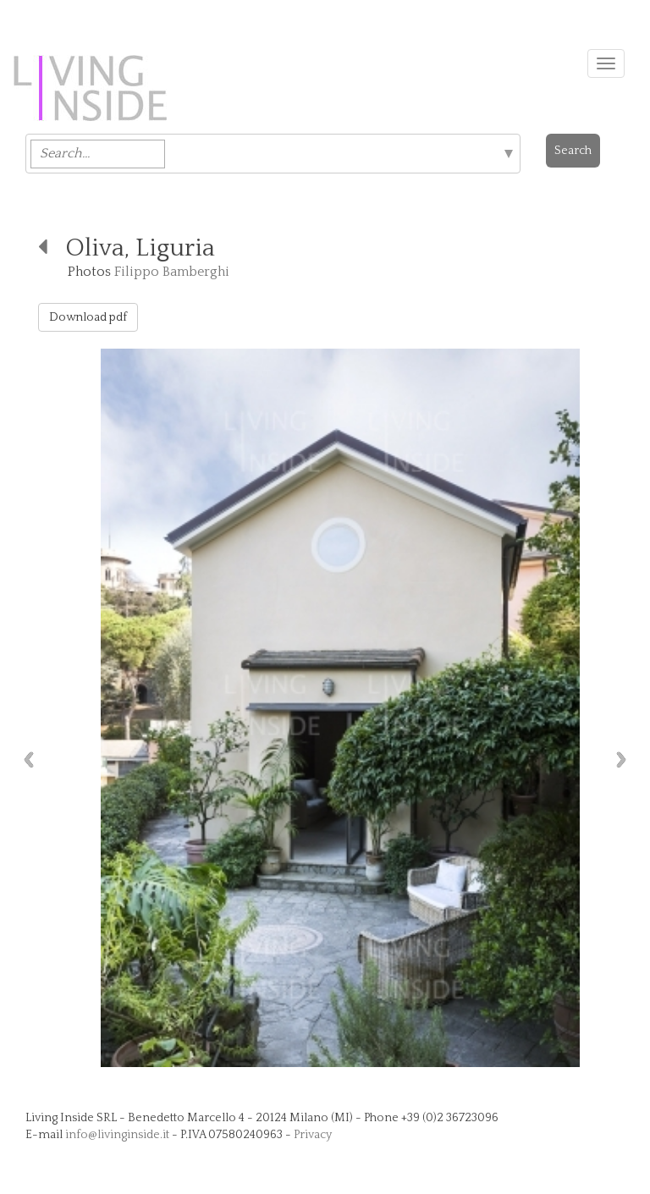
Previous (24, 759)
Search (573, 150)
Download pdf (88, 317)
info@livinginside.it (117, 1135)
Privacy (313, 1135)
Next (625, 759)
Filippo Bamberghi (171, 271)
